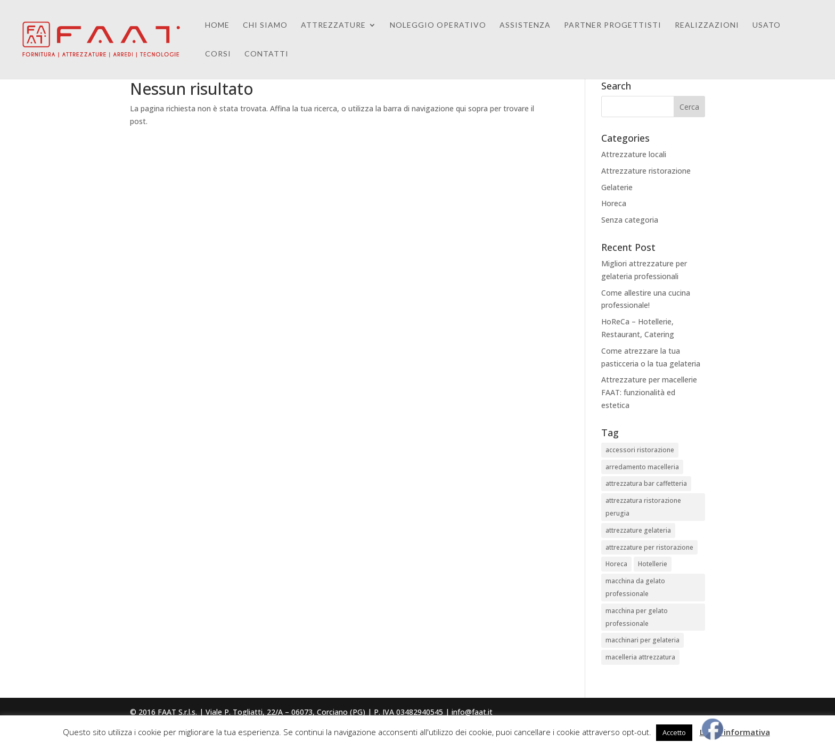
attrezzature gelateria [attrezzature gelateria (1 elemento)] (638, 530)
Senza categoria (629, 220)
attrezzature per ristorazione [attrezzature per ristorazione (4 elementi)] (649, 547)
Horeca (613, 203)
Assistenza (525, 25)
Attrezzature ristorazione (646, 171)
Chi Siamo (265, 25)
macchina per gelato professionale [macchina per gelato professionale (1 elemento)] (636, 617)
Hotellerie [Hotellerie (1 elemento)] (652, 563)
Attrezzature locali (633, 154)
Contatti (266, 54)
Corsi (218, 54)
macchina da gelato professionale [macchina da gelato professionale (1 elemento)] (635, 587)
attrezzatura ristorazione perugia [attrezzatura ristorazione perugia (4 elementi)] (643, 507)
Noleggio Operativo (438, 25)
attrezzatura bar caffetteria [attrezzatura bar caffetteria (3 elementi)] (646, 483)
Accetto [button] (674, 732)
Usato (766, 25)
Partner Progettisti (612, 25)
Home (217, 25)
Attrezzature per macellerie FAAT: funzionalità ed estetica (649, 392)
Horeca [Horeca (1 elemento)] (616, 563)
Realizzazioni (707, 25)
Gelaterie (617, 187)
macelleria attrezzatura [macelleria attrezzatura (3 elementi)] (640, 657)
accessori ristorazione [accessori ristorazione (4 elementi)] (639, 449)
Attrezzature (333, 25)
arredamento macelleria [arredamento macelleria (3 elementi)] (642, 466)
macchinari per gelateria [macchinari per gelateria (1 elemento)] (642, 640)
